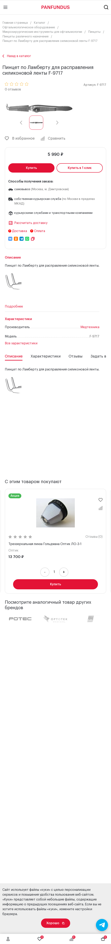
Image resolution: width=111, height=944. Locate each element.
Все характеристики (21, 343)
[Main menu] (5, 7)
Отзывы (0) (94, 536)
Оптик (13, 550)
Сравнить (53, 138)
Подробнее (14, 306)
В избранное (20, 138)
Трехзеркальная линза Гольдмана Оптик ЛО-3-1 (44, 544)
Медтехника (89, 327)
